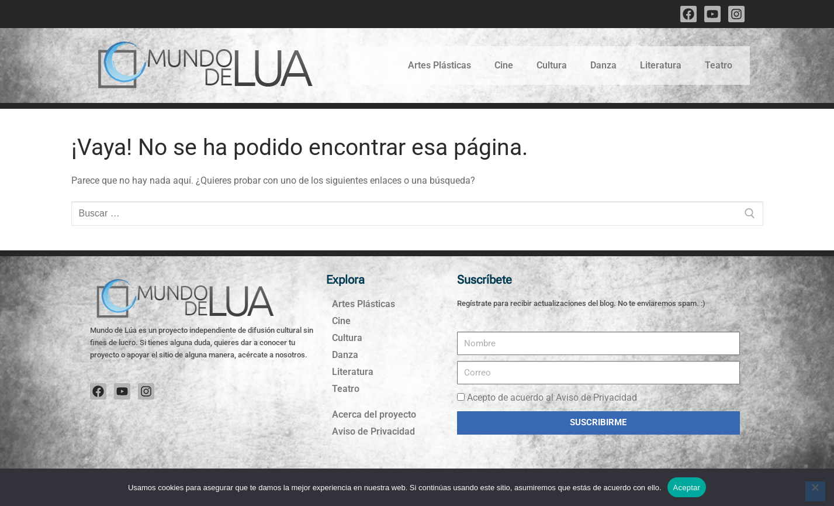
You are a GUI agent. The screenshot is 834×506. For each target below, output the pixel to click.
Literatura (660, 65)
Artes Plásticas (439, 65)
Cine (503, 65)
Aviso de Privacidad (373, 431)
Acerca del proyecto (374, 414)
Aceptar (687, 487)
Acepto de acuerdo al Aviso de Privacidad (552, 397)
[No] (815, 491)
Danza (603, 65)
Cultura (552, 65)
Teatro (718, 65)
